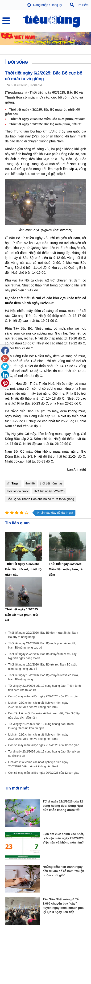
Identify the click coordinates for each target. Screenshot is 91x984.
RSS (83, 969)
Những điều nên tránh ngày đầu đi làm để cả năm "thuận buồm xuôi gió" (63, 871)
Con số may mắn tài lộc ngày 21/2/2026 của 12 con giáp (43, 745)
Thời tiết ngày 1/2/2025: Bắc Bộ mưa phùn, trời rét (45, 124)
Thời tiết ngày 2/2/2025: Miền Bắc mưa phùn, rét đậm (47, 119)
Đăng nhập (40, 5)
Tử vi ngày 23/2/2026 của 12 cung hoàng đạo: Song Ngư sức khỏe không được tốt (63, 806)
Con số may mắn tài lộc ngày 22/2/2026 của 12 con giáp (43, 696)
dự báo (10, 136)
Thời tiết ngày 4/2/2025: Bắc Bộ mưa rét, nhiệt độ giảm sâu (23, 569)
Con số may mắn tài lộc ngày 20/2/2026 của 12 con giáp (43, 772)
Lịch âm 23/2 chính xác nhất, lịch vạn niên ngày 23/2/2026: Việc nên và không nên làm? (64, 838)
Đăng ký (56, 5)
